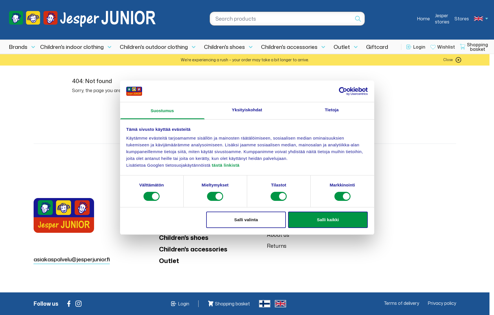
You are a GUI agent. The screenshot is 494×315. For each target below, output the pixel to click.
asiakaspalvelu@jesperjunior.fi (72, 259)
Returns (276, 245)
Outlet (342, 47)
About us (278, 234)
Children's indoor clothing (72, 47)
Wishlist (446, 47)
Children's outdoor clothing (154, 47)
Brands (18, 47)
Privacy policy (442, 303)
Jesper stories (442, 18)
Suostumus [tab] (162, 110)
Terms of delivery (401, 303)
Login (419, 47)
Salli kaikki (328, 219)
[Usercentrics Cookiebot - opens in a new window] (343, 91)
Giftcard (377, 47)
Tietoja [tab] (332, 109)
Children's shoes (224, 47)
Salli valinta (246, 219)
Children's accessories (289, 47)
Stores (461, 19)
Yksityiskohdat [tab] (247, 109)
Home (423, 19)
